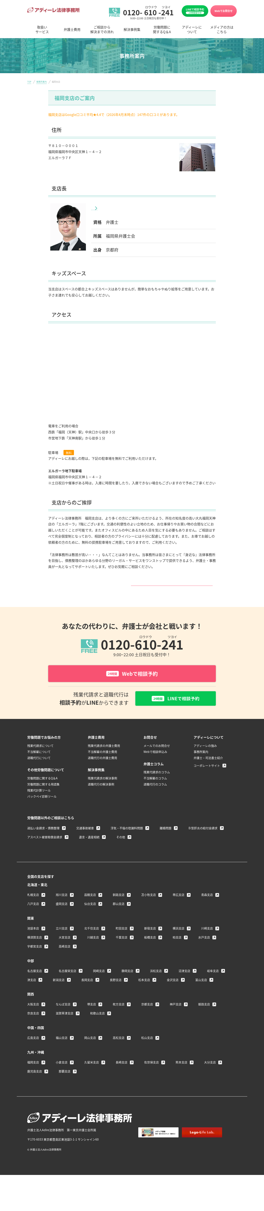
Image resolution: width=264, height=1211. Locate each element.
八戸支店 (33, 914)
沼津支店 (184, 981)
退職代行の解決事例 (101, 795)
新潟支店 (59, 990)
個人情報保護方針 (186, 1153)
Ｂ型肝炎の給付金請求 (202, 838)
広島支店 (33, 1048)
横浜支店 (178, 939)
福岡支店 (33, 1073)
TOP (29, 81)
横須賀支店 (34, 948)
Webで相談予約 (132, 683)
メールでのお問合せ (157, 756)
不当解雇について (39, 762)
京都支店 (147, 1014)
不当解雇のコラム (155, 788)
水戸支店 (204, 948)
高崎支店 (64, 957)
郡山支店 (118, 914)
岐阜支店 (213, 981)
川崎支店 (207, 939)
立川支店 (61, 939)
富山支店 (201, 990)
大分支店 (210, 1073)
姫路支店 (204, 1014)
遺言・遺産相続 (89, 847)
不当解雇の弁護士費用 (102, 762)
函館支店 (90, 905)
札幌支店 (33, 905)
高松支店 (118, 1048)
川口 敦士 (115, 207)
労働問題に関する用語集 (43, 795)
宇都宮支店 (34, 957)
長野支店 (116, 990)
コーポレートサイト (207, 776)
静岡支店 (127, 981)
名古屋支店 (34, 981)
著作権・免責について (153, 1153)
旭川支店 (61, 905)
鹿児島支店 (34, 1082)
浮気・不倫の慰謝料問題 (127, 838)
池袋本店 (33, 939)
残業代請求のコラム (157, 782)
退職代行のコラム (155, 795)
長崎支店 (121, 1073)
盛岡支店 (61, 914)
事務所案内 (41, 81)
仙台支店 (90, 914)
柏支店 (177, 948)
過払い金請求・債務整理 (43, 838)
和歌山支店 (97, 1023)
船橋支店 (150, 948)
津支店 (31, 990)
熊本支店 (181, 1073)
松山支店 (147, 1048)
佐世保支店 (151, 1073)
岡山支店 (90, 1048)
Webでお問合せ (224, 11)
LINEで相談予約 (195, 11)
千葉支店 (121, 948)
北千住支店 (91, 939)
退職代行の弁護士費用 (102, 768)
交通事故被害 (85, 838)
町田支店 (121, 939)
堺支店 (91, 1014)
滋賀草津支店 (64, 1023)
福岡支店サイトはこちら (130, 588)
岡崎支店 (99, 981)
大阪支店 (33, 1014)
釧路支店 (118, 905)
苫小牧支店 (148, 905)
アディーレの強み (205, 756)
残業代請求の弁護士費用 (104, 756)
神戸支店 (175, 1014)
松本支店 (144, 990)
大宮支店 (64, 948)
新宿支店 (150, 939)
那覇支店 (64, 1082)
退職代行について (39, 768)
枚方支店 (118, 1014)
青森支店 (207, 905)
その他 (120, 847)
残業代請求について (40, 756)
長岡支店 (87, 990)
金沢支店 (173, 990)
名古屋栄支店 (67, 981)
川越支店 (93, 948)
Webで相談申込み (155, 762)
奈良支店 (33, 1023)
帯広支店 (178, 905)
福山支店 (61, 1048)
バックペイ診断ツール (42, 806)
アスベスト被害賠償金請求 (44, 847)
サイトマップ (214, 1153)
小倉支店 (61, 1073)
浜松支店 (156, 981)
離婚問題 (165, 838)
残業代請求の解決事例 (102, 788)
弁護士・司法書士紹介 (208, 768)
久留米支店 (91, 1073)
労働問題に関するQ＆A (42, 788)
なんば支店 (63, 1014)
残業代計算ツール (39, 800)
